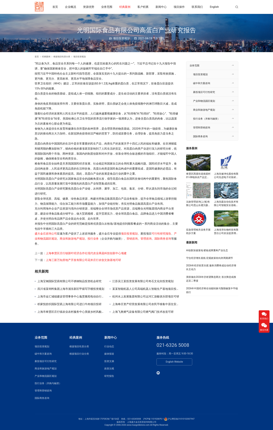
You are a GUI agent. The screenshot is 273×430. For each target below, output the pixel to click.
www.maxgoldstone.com (138, 425)
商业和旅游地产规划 (72, 238)
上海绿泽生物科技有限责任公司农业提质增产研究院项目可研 (226, 231)
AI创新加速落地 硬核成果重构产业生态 (207, 250)
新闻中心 (161, 7)
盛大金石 (40, 233)
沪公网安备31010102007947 (181, 419)
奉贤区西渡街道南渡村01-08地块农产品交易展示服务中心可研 (198, 175)
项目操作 (179, 7)
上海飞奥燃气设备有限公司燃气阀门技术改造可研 (143, 311)
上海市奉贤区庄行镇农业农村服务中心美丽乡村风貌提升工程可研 (70, 311)
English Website (174, 361)
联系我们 (197, 7)
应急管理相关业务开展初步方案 (198, 231)
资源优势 (89, 7)
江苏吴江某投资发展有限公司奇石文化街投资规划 (143, 281)
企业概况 (71, 7)
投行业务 (93, 238)
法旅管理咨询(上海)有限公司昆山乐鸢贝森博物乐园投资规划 (198, 203)
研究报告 (109, 376)
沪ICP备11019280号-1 (153, 419)
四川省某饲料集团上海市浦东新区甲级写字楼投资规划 (70, 288)
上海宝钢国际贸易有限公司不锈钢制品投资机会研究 (69, 281)
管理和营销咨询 (201, 127)
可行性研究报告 (161, 233)
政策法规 (109, 368)
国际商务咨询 (162, 238)
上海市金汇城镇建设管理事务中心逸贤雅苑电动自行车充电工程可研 (70, 296)
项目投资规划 (121, 38)
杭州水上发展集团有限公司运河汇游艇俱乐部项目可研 (145, 296)
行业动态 (109, 346)
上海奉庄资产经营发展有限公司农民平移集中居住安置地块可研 (145, 304)
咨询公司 (51, 233)
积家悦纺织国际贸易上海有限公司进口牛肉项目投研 (69, 304)
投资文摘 (109, 361)
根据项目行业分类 (79, 353)
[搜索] (236, 7)
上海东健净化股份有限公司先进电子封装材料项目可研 (226, 175)
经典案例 (125, 7)
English (214, 7)
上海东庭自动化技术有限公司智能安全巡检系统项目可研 (226, 203)
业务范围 (107, 7)
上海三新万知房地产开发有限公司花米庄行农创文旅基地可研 (83, 260)
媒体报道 (109, 353)
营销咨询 (132, 238)
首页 (55, 7)
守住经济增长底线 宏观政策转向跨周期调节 (209, 258)
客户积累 (143, 7)
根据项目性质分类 (79, 346)
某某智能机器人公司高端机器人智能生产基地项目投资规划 (145, 288)
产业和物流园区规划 (204, 101)
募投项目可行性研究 (204, 92)
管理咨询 (146, 238)
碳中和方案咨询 (201, 83)
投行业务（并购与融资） (206, 118)
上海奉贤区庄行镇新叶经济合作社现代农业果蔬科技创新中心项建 (86, 253)
